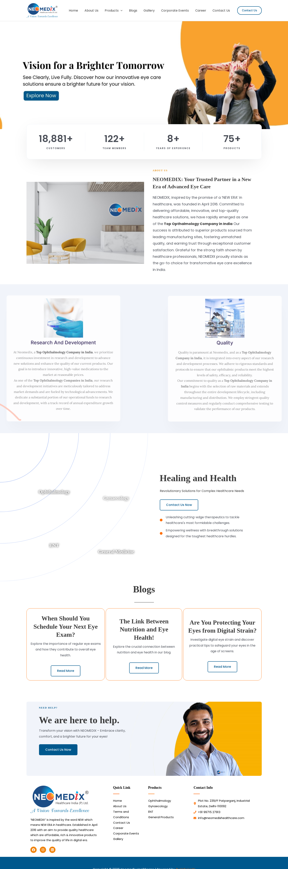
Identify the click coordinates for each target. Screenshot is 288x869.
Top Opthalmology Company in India (198, 223)
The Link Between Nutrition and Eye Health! (144, 629)
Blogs (134, 10)
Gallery (149, 10)
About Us (92, 10)
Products (114, 10)
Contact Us (221, 10)
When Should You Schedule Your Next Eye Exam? (65, 626)
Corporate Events (175, 10)
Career (200, 10)
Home (74, 10)
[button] (121, 10)
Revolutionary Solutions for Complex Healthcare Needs (202, 491)
